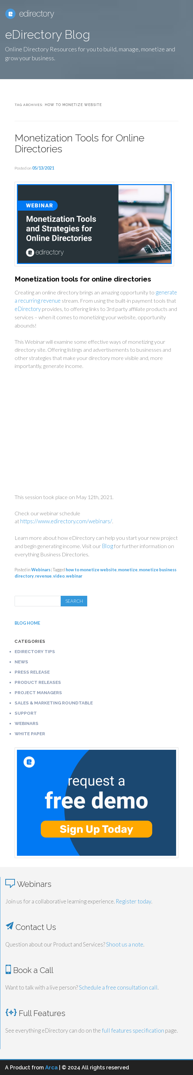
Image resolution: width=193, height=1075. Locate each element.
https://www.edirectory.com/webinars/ (66, 521)
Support (26, 713)
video (59, 576)
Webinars (40, 569)
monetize (128, 569)
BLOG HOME (27, 623)
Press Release (32, 672)
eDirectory (28, 309)
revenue (43, 576)
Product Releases (38, 682)
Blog (107, 546)
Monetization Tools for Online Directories (79, 143)
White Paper (30, 733)
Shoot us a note (124, 944)
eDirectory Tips (35, 651)
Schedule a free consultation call (118, 987)
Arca (51, 1067)
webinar (74, 576)
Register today (133, 901)
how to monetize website (91, 569)
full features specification (133, 1030)
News (21, 661)
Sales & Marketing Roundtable (54, 702)
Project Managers (38, 692)
